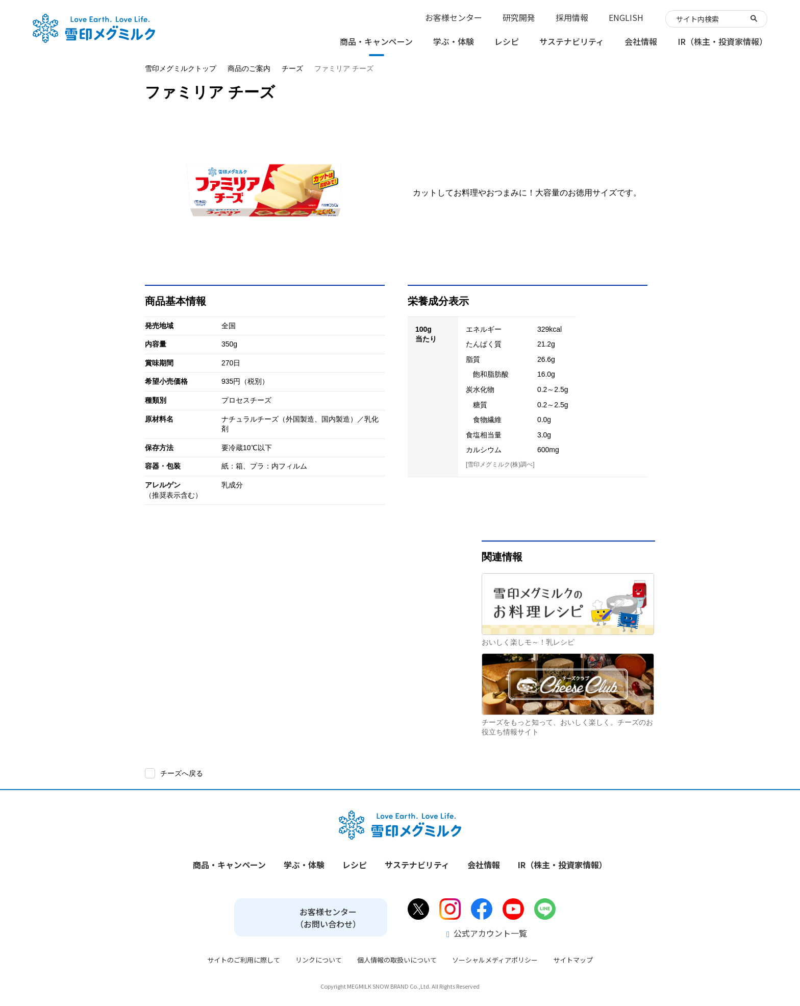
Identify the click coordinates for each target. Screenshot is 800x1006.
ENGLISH (626, 17)
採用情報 (572, 17)
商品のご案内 (249, 68)
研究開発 (519, 17)
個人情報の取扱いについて (397, 960)
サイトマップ (573, 960)
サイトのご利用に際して (243, 960)
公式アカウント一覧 (486, 933)
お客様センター (453, 17)
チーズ (292, 68)
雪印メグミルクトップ (180, 68)
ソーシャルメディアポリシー (495, 960)
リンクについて (318, 960)
